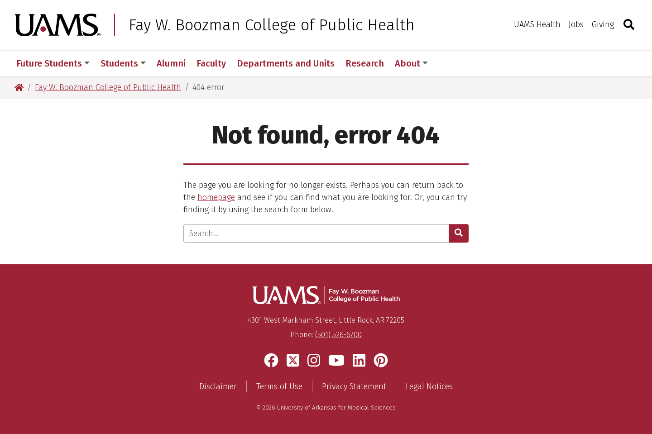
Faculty (211, 63)
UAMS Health (537, 24)
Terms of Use (279, 386)
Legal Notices (429, 386)
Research (364, 63)
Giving (603, 24)
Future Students (53, 63)
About (411, 63)
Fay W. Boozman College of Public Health (272, 24)
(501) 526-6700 (338, 334)
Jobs (576, 24)
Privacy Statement (354, 386)
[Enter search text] (316, 233)
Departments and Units (286, 63)
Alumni (171, 63)
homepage (216, 197)
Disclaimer (218, 386)
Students (123, 63)
